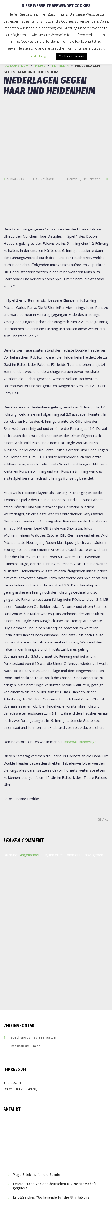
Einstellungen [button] (39, 56)
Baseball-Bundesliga (80, 741)
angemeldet (30, 854)
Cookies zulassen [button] (71, 56)
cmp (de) (60, 1152)
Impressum (12, 1082)
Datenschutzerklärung (20, 1089)
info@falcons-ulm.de (25, 1046)
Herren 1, (74, 179)
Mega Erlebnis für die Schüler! (38, 1175)
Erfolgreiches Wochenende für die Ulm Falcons (51, 1197)
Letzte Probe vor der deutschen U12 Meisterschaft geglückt (54, 1186)
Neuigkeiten (91, 179)
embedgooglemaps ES (56, 1152)
